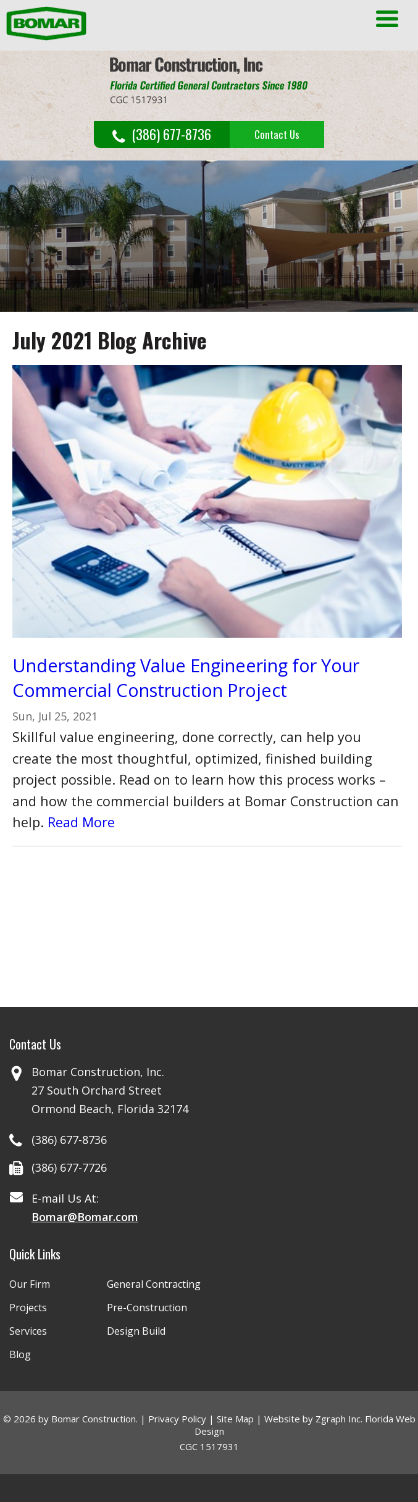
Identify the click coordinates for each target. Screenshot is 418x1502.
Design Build (136, 1331)
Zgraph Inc (338, 1418)
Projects (28, 1307)
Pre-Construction (147, 1307)
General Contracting (154, 1284)
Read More (81, 822)
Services (28, 1331)
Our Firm (29, 1284)
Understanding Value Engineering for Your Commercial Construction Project (185, 677)
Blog (20, 1354)
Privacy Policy (177, 1418)
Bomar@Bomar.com (84, 1216)
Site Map (235, 1418)
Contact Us (276, 134)
